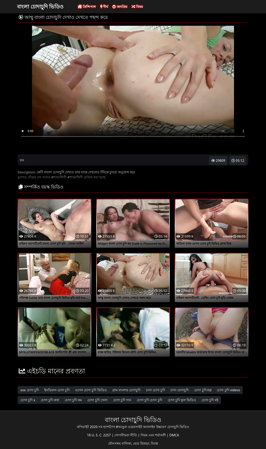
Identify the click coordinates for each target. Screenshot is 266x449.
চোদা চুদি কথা (50, 400)
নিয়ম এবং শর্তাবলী (154, 435)
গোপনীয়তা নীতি (126, 435)
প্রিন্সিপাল (87, 6)
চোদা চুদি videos (228, 390)
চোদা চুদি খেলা (97, 400)
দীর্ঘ (104, 6)
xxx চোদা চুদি (29, 390)
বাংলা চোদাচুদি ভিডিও (40, 6)
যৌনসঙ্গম (115, 443)
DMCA (174, 435)
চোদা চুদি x (27, 400)
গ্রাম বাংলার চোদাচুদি (126, 390)
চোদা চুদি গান (122, 400)
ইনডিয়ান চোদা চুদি (57, 390)
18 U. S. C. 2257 (99, 435)
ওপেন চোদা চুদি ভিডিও (91, 390)
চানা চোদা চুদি (155, 390)
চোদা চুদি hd (202, 390)
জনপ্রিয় (119, 6)
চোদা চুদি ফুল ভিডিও (182, 400)
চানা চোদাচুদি (179, 390)
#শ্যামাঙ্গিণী (58, 177)
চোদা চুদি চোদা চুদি (149, 400)
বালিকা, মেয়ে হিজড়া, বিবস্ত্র (140, 443)
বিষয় (137, 6)
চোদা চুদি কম (73, 400)
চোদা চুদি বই (210, 400)
